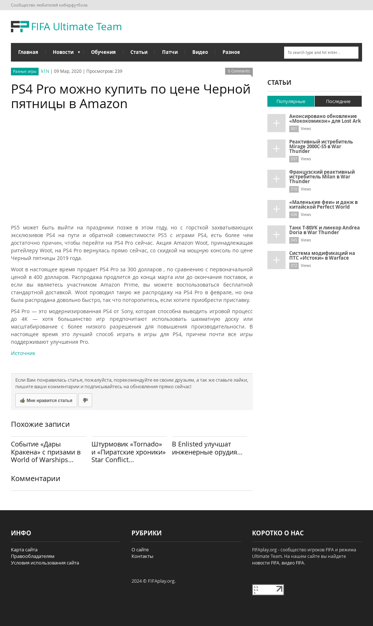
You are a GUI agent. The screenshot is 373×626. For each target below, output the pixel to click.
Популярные (290, 101)
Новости (63, 54)
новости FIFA (265, 563)
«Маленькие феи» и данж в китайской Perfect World (323, 204)
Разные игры (24, 71)
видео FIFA (293, 563)
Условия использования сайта (45, 562)
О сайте (140, 549)
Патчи (170, 52)
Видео (200, 52)
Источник (23, 353)
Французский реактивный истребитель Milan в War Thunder (322, 177)
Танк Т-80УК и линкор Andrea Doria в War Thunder (324, 230)
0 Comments (239, 71)
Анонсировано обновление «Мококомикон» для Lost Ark (325, 118)
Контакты (142, 556)
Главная (28, 52)
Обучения (103, 52)
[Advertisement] (132, 169)
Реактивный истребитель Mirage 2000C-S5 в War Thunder (321, 146)
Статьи (139, 52)
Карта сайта (24, 549)
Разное (231, 52)
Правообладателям (33, 556)
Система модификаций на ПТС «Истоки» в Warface (322, 255)
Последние (338, 101)
